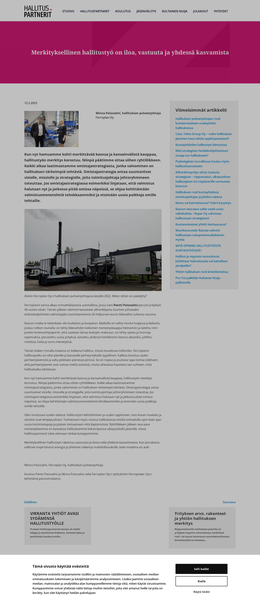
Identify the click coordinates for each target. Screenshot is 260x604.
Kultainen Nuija (174, 11)
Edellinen (30, 502)
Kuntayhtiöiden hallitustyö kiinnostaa (201, 145)
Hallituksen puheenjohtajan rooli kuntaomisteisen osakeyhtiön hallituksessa (198, 123)
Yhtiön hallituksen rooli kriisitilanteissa (202, 272)
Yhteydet (221, 11)
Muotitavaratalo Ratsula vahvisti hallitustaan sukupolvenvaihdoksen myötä (200, 235)
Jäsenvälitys (146, 11)
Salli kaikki (201, 569)
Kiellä (201, 581)
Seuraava (229, 502)
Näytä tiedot (201, 592)
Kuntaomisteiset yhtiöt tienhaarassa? (201, 224)
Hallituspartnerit (94, 11)
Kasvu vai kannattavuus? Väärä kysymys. (204, 203)
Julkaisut (200, 11)
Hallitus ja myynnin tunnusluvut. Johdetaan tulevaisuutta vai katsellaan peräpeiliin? (202, 261)
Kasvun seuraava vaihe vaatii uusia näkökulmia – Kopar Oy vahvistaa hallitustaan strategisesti (199, 213)
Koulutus (123, 11)
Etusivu (68, 11)
